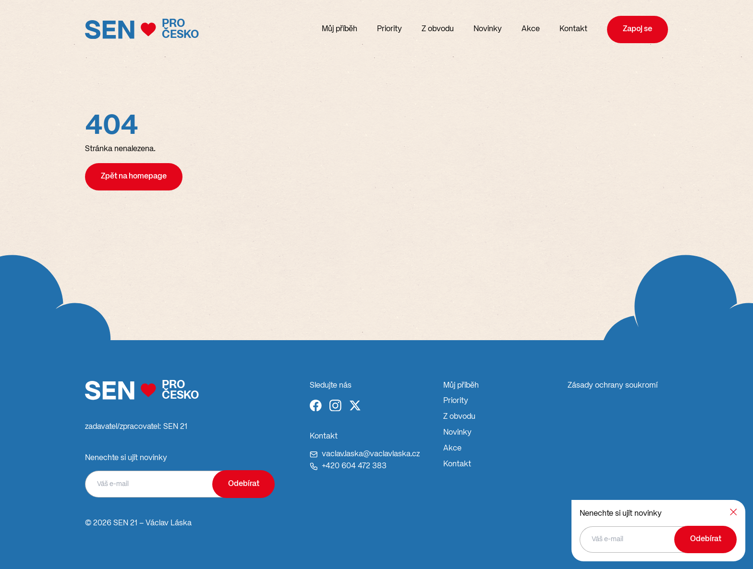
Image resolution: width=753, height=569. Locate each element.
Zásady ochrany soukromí (612, 385)
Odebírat (243, 484)
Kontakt (573, 29)
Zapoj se (637, 29)
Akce (531, 29)
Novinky (488, 29)
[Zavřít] (733, 512)
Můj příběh (339, 29)
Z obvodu (438, 29)
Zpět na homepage (134, 176)
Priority (389, 29)
